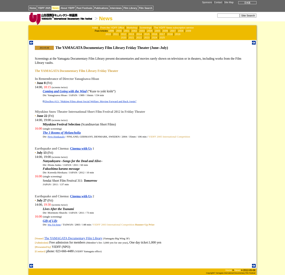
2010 (108, 34)
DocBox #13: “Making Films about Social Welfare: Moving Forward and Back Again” (90, 101)
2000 (119, 31)
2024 (154, 37)
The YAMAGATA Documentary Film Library (73, 238)
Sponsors (207, 2)
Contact (218, 2)
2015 (146, 34)
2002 (134, 31)
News (55, 8)
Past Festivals (84, 8)
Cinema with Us (81, 148)
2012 (123, 34)
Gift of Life (50, 220)
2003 (142, 31)
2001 (126, 31)
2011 (116, 34)
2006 (165, 31)
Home (32, 8)
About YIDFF (67, 8)
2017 (162, 34)
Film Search (145, 8)
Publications (101, 8)
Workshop (132, 27)
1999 (111, 31)
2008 (180, 31)
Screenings (146, 27)
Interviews (116, 8)
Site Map (229, 2)
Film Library (130, 8)
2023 (146, 37)
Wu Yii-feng (54, 224)
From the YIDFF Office (112, 27)
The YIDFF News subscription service (174, 27)
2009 (188, 31)
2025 (162, 37)
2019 (177, 34)
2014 (139, 34)
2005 (157, 31)
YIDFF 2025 (44, 8)
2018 (170, 34)
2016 (154, 34)
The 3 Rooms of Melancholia (62, 132)
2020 (123, 37)
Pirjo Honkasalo (56, 136)
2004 (149, 31)
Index (95, 27)
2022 (139, 37)
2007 (173, 31)
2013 (131, 34)
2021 (131, 37)
